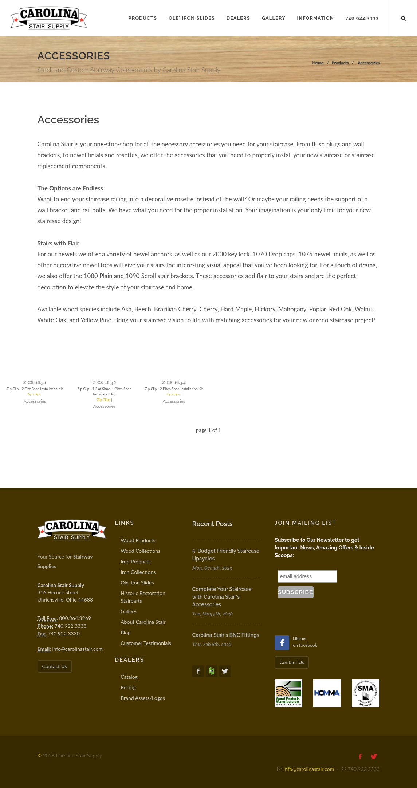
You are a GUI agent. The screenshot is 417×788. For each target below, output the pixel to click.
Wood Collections (140, 551)
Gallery (128, 611)
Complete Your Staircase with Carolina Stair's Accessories (222, 596)
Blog (125, 632)
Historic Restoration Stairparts (143, 597)
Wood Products (138, 540)
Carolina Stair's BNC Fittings (225, 635)
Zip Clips (27, 399)
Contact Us (54, 666)
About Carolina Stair (143, 622)
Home (317, 62)
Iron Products (135, 561)
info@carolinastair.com (77, 649)
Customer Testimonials (146, 643)
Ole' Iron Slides (137, 582)
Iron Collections (138, 572)
